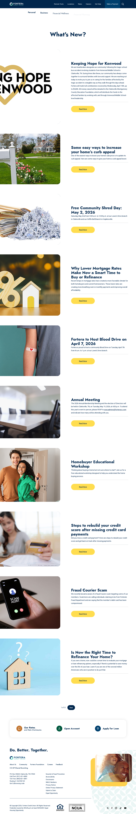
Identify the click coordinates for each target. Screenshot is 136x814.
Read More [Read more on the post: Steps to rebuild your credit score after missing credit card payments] (83, 552)
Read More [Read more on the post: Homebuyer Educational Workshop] (83, 487)
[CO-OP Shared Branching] (19, 768)
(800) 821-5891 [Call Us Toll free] (21, 779)
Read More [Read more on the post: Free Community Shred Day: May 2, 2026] (83, 230)
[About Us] (13, 765)
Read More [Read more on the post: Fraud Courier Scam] (83, 614)
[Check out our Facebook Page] (111, 808)
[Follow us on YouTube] (125, 808)
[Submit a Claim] (51, 790)
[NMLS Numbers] (51, 782)
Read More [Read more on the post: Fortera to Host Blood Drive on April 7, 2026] (83, 361)
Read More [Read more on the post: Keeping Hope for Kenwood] (83, 109)
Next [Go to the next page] (71, 707)
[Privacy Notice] (51, 785)
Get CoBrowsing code (17, 783)
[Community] (23, 765)
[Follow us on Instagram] (116, 808)
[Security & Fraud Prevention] (55, 774)
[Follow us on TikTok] (120, 808)
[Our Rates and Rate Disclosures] (29, 728)
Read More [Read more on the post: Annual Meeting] (83, 423)
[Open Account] (68, 728)
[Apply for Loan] (106, 728)
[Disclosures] (50, 779)
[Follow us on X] (108, 808)
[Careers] (50, 765)
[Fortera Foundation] (37, 765)
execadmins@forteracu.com (115, 410)
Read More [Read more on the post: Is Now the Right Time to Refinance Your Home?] (83, 680)
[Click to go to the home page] (16, 4)
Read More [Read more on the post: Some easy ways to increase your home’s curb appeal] (83, 169)
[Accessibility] (50, 777)
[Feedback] (59, 765)
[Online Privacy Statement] (54, 788)
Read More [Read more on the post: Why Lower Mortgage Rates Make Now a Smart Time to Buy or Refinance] (83, 301)
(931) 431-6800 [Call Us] (21, 776)
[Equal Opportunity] (52, 793)
